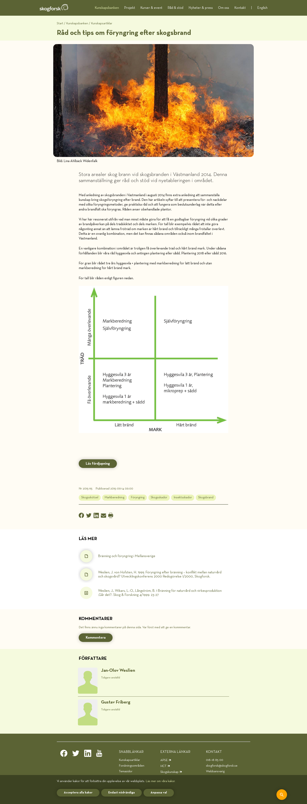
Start (60, 23)
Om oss (223, 8)
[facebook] (63, 754)
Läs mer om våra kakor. (160, 781)
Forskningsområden (131, 765)
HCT (163, 766)
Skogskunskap (169, 771)
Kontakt (240, 8)
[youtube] (99, 754)
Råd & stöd (175, 8)
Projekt (129, 8)
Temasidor (125, 771)
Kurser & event (151, 8)
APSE (164, 760)
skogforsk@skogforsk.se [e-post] (221, 765)
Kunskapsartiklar (101, 23)
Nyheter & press (201, 8)
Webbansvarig (215, 771)
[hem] (54, 8)
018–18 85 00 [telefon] (214, 760)
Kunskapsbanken (107, 8)
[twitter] (75, 754)
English (262, 8)
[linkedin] (87, 754)
